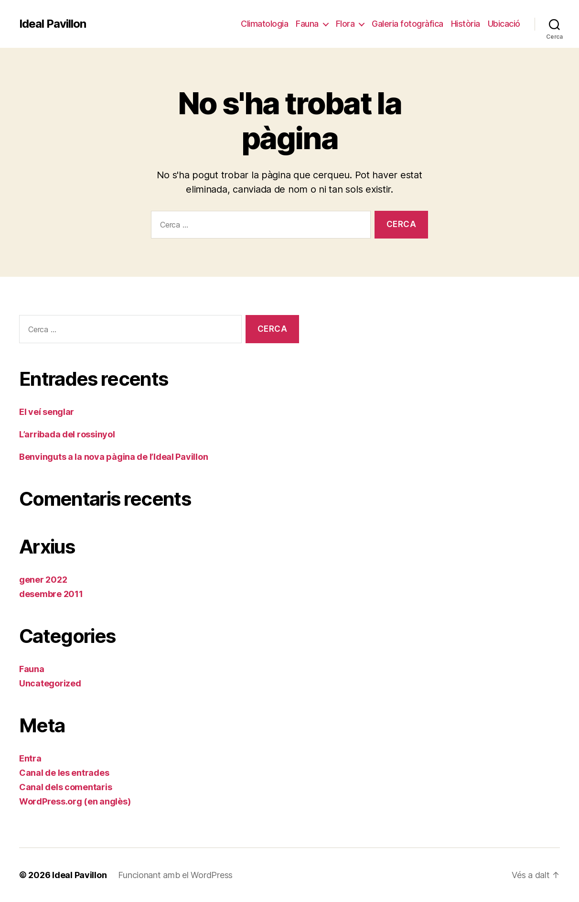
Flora (345, 24)
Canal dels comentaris (65, 787)
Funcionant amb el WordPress (175, 875)
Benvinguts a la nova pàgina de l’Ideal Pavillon (113, 457)
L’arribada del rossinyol (67, 434)
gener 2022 (43, 580)
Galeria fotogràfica (407, 24)
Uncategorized (50, 683)
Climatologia (264, 24)
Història (465, 24)
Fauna (307, 24)
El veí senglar (46, 412)
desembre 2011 (51, 594)
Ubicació (504, 24)
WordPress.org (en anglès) (74, 801)
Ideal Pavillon (52, 24)
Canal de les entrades (64, 773)
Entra (30, 758)
